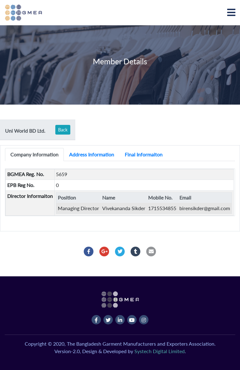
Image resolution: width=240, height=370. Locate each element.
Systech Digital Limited (159, 351)
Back (63, 129)
